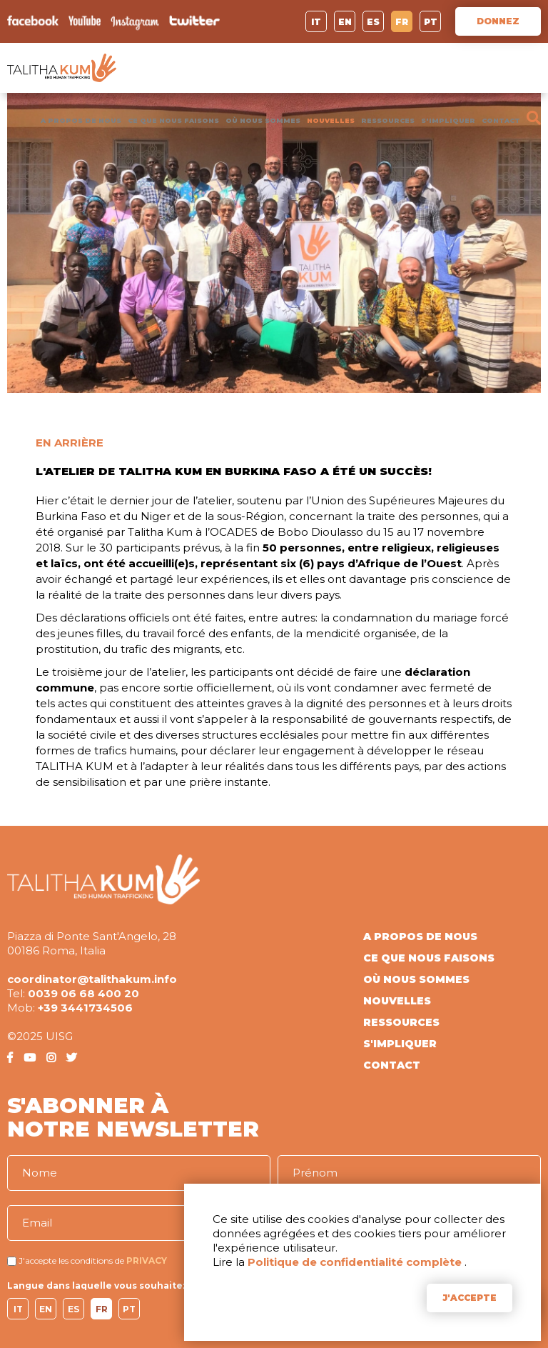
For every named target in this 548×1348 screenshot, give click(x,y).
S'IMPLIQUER (448, 120)
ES (373, 21)
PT (430, 21)
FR (401, 21)
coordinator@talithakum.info (92, 979)
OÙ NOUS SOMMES (262, 120)
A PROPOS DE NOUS (81, 120)
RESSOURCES (388, 120)
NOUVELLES (331, 120)
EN (345, 21)
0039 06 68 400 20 (83, 993)
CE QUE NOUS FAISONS (173, 120)
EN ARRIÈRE (69, 442)
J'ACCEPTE (469, 1297)
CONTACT (501, 120)
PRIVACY (146, 1260)
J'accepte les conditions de (71, 1260)
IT (316, 21)
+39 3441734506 (85, 1007)
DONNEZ (498, 21)
